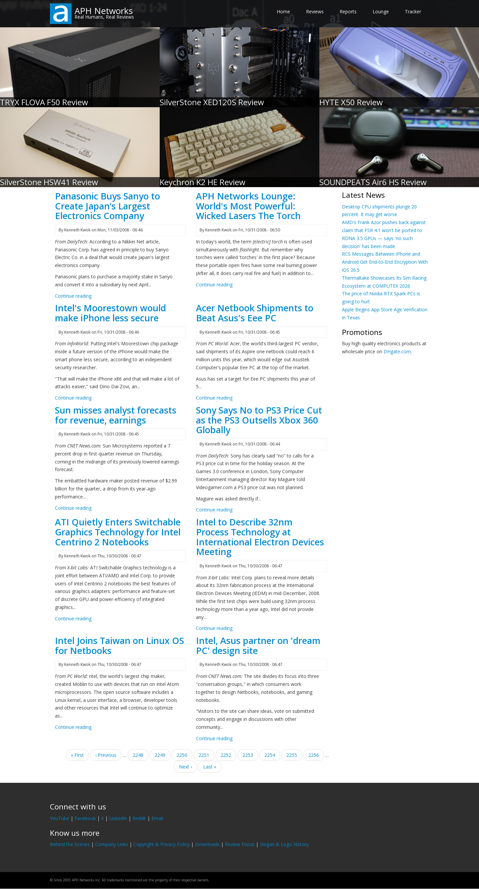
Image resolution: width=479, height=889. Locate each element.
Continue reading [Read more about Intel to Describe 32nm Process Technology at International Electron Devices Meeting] (214, 628)
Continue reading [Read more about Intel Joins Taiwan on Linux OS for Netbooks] (73, 727)
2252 (228, 756)
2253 (247, 754)
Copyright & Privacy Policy (161, 844)
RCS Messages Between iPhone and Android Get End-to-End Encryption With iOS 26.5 (385, 262)
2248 (138, 754)
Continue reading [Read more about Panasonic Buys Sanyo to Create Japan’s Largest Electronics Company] (73, 296)
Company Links (111, 844)
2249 (160, 754)
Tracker (413, 11)
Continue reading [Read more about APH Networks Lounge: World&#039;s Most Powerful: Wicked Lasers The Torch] (214, 284)
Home (283, 11)
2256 (313, 754)
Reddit (139, 818)
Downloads (207, 844)
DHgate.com (397, 351)
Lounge (381, 11)
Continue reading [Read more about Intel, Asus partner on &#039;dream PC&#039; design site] (214, 738)
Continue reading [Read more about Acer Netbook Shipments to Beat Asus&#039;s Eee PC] (214, 398)
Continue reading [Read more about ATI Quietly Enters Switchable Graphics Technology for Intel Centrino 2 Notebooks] (73, 618)
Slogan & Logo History (284, 844)
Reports (348, 11)
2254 (269, 754)
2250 (182, 754)
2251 (204, 754)
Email (157, 818)
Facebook (85, 818)
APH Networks (104, 11)
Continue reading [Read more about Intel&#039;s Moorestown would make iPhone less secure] (73, 398)
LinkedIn (118, 818)
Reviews (315, 11)
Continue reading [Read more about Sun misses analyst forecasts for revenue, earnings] (73, 508)
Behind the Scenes (70, 844)
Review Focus (239, 844)
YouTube (59, 818)
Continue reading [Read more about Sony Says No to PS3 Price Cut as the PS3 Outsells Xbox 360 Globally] (214, 509)
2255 (291, 754)
